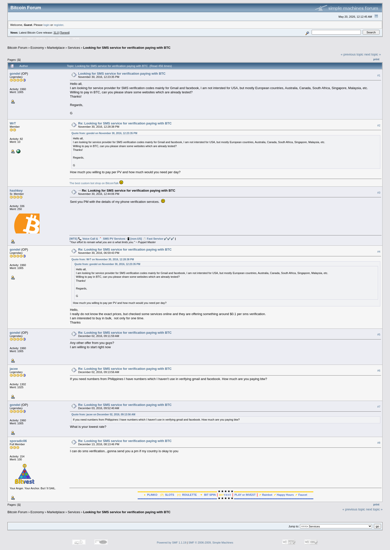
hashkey (16, 190)
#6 (378, 370)
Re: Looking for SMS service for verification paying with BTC (125, 123)
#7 (378, 406)
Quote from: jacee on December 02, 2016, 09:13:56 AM (103, 414)
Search (41, 38)
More (76, 38)
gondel (15, 73)
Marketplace (56, 48)
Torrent (64, 32)
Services (74, 48)
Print (376, 59)
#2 (378, 125)
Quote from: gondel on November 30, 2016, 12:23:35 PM (104, 133)
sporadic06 (18, 441)
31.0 (56, 32)
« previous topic (352, 54)
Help (30, 38)
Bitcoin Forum (17, 48)
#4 (378, 251)
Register (64, 38)
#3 (378, 192)
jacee (14, 369)
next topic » (372, 54)
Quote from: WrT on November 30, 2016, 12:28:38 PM (102, 259)
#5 (378, 334)
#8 (378, 442)
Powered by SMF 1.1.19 (171, 542)
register (58, 24)
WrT (13, 123)
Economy (37, 48)
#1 (378, 75)
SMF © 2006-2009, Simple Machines (211, 542)
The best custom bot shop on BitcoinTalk (94, 183)
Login (51, 38)
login (47, 24)
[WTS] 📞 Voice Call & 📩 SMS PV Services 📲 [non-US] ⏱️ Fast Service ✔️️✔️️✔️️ (121, 238)
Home (18, 38)
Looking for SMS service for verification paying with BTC (126, 48)
